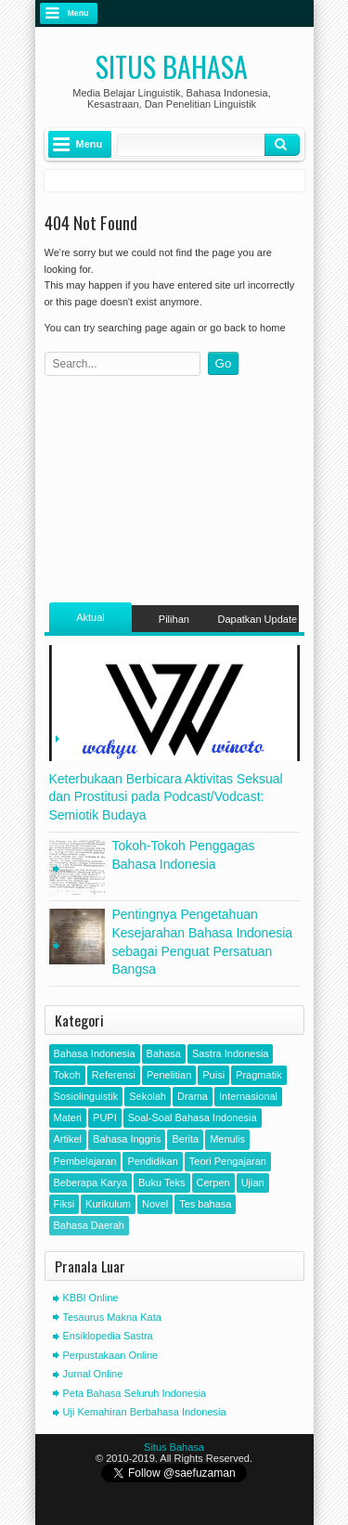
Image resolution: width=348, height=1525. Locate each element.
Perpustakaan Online (111, 1355)
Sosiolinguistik (86, 1096)
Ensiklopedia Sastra (108, 1335)
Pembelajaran (85, 1161)
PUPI (105, 1117)
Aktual (90, 617)
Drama (192, 1096)
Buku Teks (162, 1182)
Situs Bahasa (172, 66)
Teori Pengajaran (227, 1161)
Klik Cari (282, 145)
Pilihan (174, 619)
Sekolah (147, 1096)
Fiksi (64, 1203)
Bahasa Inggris (127, 1138)
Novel (155, 1203)
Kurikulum (108, 1203)
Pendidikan (152, 1161)
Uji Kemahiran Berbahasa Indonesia (144, 1411)
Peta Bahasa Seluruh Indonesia (135, 1393)
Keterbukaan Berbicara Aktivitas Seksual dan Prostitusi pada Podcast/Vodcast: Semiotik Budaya (166, 796)
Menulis (227, 1138)
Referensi (113, 1074)
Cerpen (213, 1182)
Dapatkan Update (257, 619)
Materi (68, 1117)
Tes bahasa (205, 1203)
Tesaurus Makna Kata (112, 1317)
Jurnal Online (93, 1373)
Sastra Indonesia (230, 1053)
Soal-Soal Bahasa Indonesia (192, 1117)
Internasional (248, 1096)
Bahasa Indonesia (94, 1053)
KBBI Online (91, 1297)
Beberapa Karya (91, 1182)
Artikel (68, 1138)
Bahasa (164, 1053)
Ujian (252, 1182)
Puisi (213, 1074)
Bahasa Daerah (89, 1225)
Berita (185, 1138)
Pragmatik (259, 1074)
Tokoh (67, 1074)
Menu (78, 13)
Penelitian (169, 1074)
